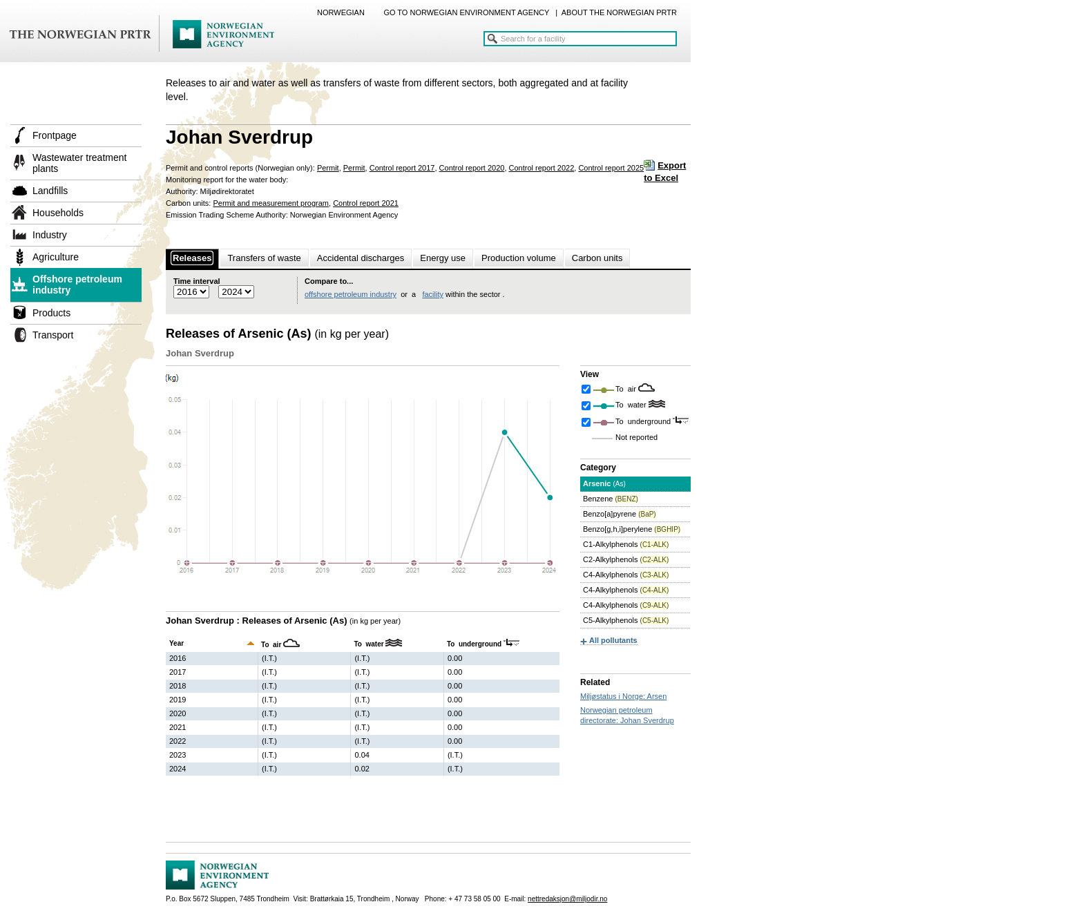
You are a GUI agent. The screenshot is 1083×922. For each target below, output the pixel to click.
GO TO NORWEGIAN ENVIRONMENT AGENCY (466, 12)
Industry (49, 234)
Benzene (610, 498)
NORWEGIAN (341, 12)
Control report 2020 (472, 168)
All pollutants (613, 640)
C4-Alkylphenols (626, 574)
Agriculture (55, 256)
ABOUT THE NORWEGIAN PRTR (619, 12)
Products (51, 312)
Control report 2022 (542, 168)
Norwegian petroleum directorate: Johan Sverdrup (627, 715)
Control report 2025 (611, 168)
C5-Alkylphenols (626, 620)
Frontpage (54, 135)
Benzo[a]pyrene (619, 514)
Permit (328, 168)
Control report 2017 (402, 168)
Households (58, 212)
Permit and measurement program (271, 203)
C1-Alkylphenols (626, 544)
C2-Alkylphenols (626, 559)
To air (626, 389)
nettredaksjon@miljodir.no (567, 899)
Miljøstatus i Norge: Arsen (623, 696)
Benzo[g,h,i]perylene (631, 529)
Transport (52, 334)
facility (432, 294)
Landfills (50, 190)
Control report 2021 (366, 203)
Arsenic (604, 483)
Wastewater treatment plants (79, 163)
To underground (644, 421)
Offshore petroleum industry (77, 284)
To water (632, 405)
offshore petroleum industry (350, 294)
